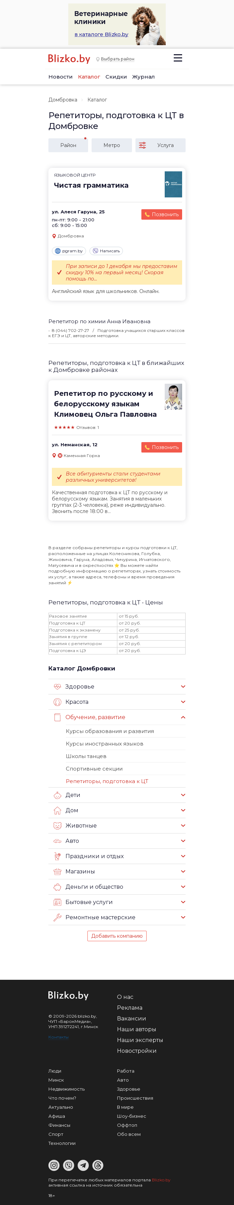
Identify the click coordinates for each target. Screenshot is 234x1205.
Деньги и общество (88, 887)
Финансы (59, 1125)
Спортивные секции (94, 768)
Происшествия (135, 1098)
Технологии (62, 1143)
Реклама (129, 1007)
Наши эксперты (140, 1040)
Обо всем (129, 1134)
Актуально (60, 1107)
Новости (60, 76)
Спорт (55, 1134)
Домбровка (62, 100)
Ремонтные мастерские (94, 917)
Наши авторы (136, 1029)
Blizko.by (161, 1179)
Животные (75, 826)
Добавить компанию (117, 936)
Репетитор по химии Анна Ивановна (99, 321)
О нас (125, 997)
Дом (66, 810)
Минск (56, 1080)
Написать (106, 251)
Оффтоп (127, 1125)
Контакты (58, 1037)
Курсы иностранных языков (104, 743)
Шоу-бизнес (131, 1116)
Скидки (116, 76)
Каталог (89, 76)
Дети (67, 795)
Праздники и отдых (89, 856)
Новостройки (137, 1051)
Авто (66, 841)
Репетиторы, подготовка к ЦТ (107, 781)
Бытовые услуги (83, 902)
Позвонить (165, 214)
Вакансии (131, 1018)
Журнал (143, 76)
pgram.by (69, 251)
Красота (71, 702)
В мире (125, 1107)
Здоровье (74, 687)
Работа (125, 1071)
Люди (54, 1071)
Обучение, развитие (89, 717)
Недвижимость (66, 1089)
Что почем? (62, 1098)
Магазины (74, 872)
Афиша (56, 1116)
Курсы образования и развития (110, 731)
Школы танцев (86, 756)
